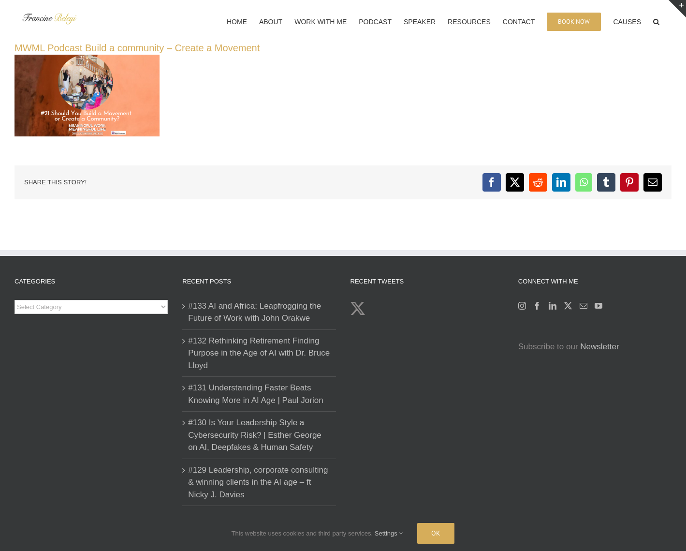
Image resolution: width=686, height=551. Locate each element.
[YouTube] (598, 306)
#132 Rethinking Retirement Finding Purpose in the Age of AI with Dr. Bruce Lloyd (259, 353)
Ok (435, 533)
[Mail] (583, 306)
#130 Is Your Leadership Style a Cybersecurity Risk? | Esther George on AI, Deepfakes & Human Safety (254, 435)
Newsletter (599, 346)
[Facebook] (537, 306)
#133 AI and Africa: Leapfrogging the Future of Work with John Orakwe (254, 312)
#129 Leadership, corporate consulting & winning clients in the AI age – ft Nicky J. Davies (258, 482)
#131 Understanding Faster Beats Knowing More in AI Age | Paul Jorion (255, 394)
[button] (656, 21)
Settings (389, 533)
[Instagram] (522, 306)
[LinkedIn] (552, 306)
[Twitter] (568, 306)
